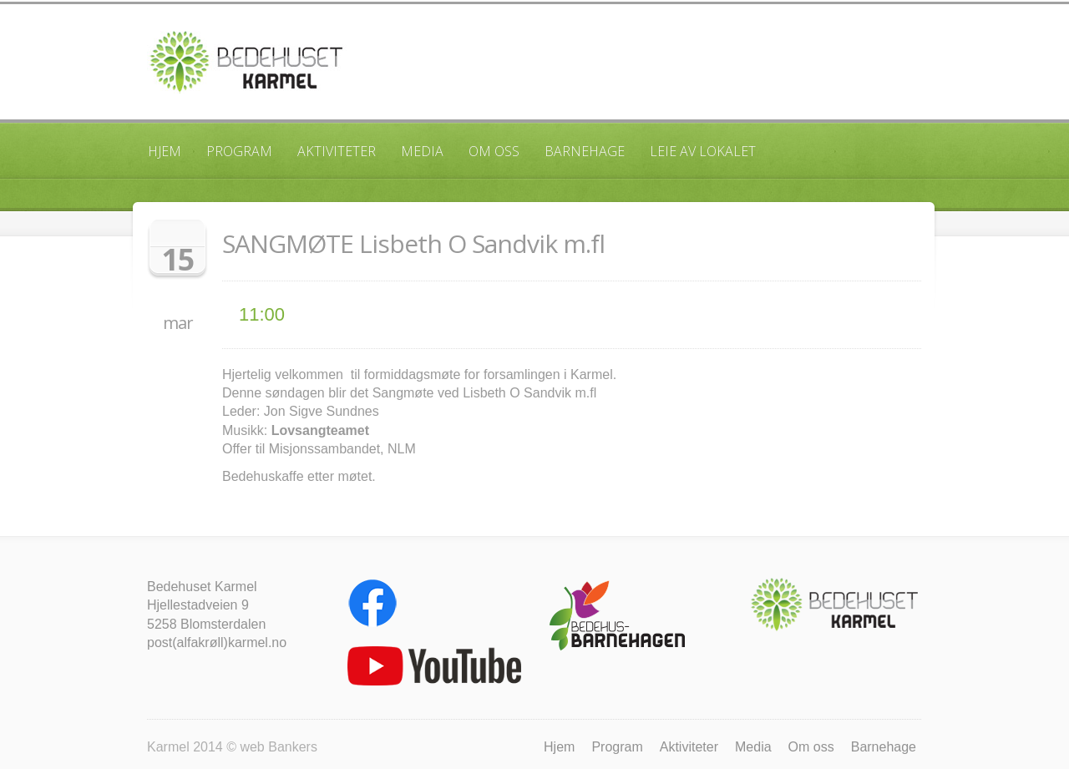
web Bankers (278, 747)
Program (239, 151)
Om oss (494, 151)
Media (422, 151)
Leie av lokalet (703, 151)
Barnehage (585, 151)
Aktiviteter (336, 151)
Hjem (164, 151)
